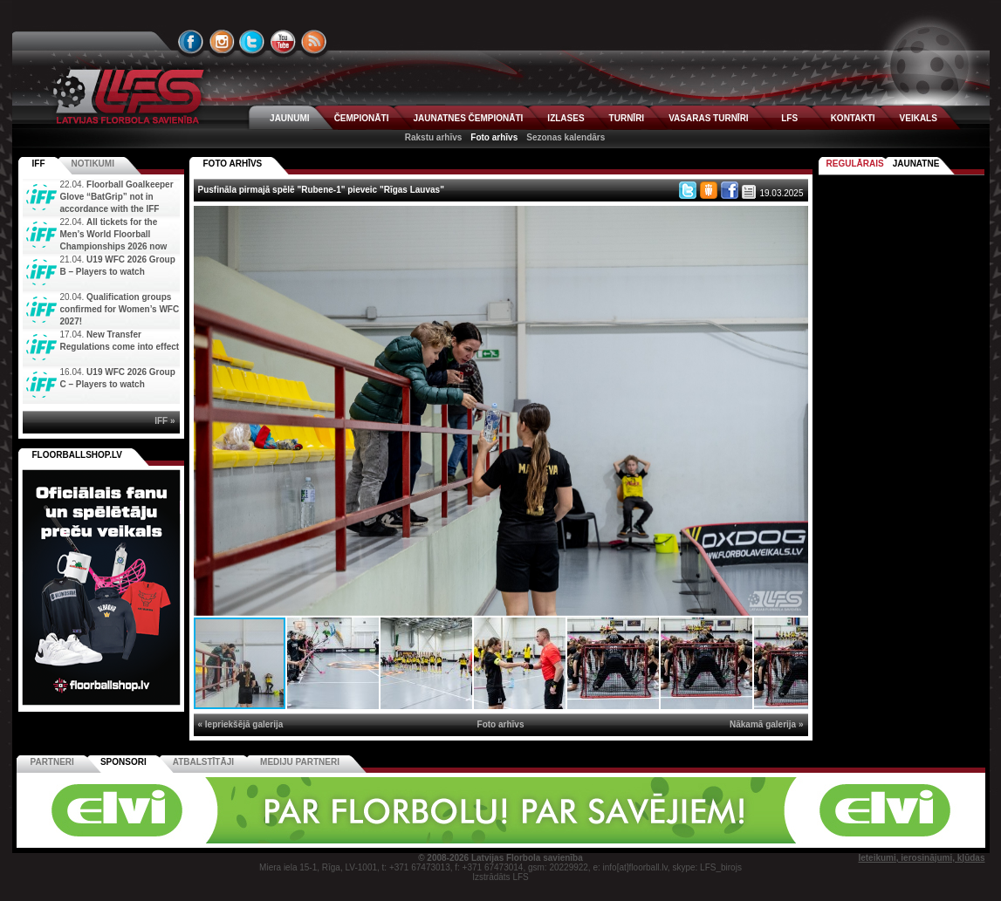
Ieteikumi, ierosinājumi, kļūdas (921, 858)
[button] (792, 221)
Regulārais (855, 163)
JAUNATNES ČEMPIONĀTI (468, 118)
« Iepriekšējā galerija (241, 724)
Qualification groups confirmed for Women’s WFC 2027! (120, 309)
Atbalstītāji (203, 762)
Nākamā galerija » (767, 724)
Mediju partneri (299, 762)
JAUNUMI (290, 118)
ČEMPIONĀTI (361, 118)
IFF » (164, 421)
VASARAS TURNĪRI (708, 118)
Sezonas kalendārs (565, 137)
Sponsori (123, 762)
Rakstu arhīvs (434, 137)
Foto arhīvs (494, 137)
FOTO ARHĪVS (233, 163)
